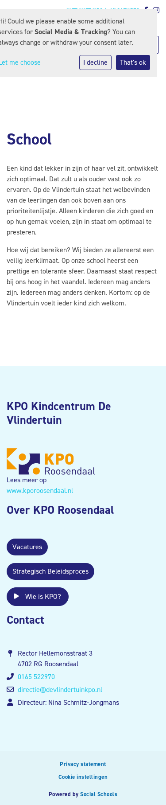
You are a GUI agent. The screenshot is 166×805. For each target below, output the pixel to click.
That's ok (133, 62)
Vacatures (27, 546)
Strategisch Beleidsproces (50, 571)
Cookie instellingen (83, 777)
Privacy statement (83, 764)
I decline (95, 62)
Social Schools (98, 794)
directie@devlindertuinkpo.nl (60, 689)
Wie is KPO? (37, 596)
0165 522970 (36, 676)
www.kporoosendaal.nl (40, 490)
